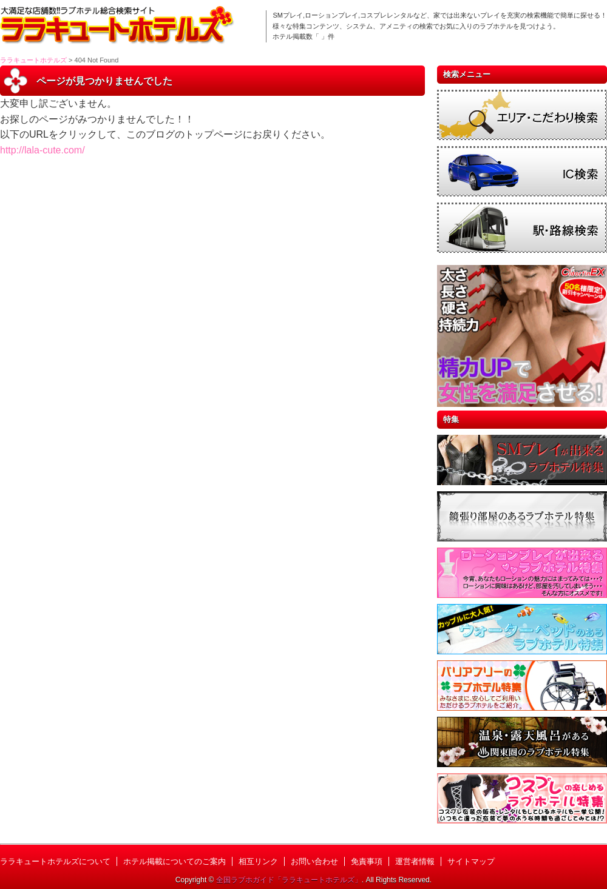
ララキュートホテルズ (33, 60)
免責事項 (366, 861)
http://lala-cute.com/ (42, 150)
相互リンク (258, 861)
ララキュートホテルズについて (55, 861)
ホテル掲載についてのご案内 (174, 861)
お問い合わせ (314, 861)
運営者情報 (415, 861)
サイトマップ (471, 861)
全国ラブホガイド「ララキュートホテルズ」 (289, 880)
